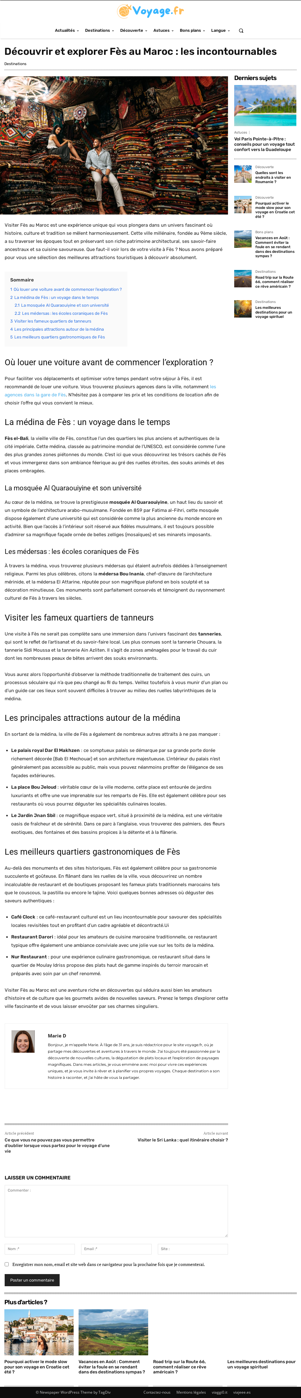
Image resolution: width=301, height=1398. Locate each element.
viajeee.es (242, 1392)
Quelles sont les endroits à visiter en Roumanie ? (272, 177)
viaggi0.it (219, 1392)
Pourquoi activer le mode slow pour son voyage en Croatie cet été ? (274, 210)
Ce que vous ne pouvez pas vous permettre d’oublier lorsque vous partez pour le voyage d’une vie (57, 1145)
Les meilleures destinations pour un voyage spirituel (273, 312)
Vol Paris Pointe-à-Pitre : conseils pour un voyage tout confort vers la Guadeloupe (264, 144)
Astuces (240, 132)
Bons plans (264, 232)
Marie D (57, 1035)
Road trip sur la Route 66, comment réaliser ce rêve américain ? (274, 281)
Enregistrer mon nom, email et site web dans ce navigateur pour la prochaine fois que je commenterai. (108, 1264)
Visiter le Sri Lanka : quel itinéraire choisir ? (183, 1140)
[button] (241, 30)
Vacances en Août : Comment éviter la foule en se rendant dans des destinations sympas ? (274, 247)
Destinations (15, 64)
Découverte (264, 167)
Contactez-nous (157, 1392)
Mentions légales (191, 1392)
